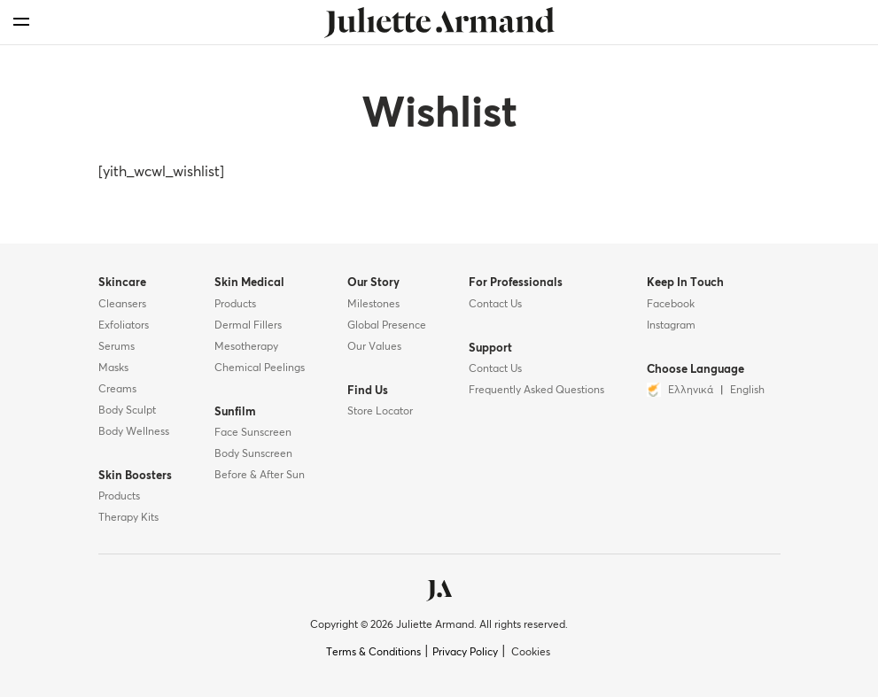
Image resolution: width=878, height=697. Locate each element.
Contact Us (495, 304)
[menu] (21, 22)
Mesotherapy (246, 347)
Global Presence (386, 326)
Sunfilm (235, 412)
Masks (113, 368)
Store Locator (380, 412)
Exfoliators (123, 326)
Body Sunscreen (253, 454)
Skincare (122, 283)
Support (490, 348)
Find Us (367, 391)
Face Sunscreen (252, 433)
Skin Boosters (135, 476)
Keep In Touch (685, 283)
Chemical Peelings (259, 368)
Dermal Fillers (248, 326)
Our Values (374, 347)
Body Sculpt (127, 411)
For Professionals (516, 283)
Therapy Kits (128, 518)
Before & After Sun (259, 475)
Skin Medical (249, 283)
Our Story (373, 283)
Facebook (671, 304)
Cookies (530, 652)
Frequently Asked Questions (536, 390)
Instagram (671, 326)
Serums (116, 347)
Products (119, 497)
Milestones (373, 304)
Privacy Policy (465, 652)
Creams (117, 389)
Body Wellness (133, 432)
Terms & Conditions (373, 652)
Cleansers (122, 304)
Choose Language (695, 370)
